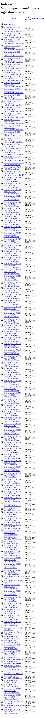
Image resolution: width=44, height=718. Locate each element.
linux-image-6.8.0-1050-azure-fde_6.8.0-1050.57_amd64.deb (12, 617)
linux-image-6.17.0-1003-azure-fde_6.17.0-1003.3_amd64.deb (12, 566)
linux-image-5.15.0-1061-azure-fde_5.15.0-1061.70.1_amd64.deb (12, 321)
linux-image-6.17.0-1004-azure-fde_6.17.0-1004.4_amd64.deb (12, 599)
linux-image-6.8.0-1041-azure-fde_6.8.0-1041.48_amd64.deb (12, 533)
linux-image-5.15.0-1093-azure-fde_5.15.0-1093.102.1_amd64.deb (12, 469)
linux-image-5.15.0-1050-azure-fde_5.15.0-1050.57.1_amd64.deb (12, 253)
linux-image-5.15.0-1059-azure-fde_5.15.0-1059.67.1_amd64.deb (12, 309)
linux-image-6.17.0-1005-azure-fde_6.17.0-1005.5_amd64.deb (12, 593)
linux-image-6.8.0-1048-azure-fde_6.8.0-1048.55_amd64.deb (12, 611)
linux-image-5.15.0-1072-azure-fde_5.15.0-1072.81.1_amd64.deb (12, 364)
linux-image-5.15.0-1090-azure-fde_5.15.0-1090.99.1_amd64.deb (12, 450)
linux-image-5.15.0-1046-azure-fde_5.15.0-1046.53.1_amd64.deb (12, 222)
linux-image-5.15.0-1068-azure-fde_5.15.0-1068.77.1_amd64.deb (12, 352)
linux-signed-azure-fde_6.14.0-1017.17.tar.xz (12, 538)
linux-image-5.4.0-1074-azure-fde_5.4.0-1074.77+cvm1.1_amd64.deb (13, 84)
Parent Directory (9, 24)
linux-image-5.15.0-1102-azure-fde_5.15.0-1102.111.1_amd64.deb (12, 560)
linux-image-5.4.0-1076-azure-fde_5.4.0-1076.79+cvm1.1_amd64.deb (13, 91)
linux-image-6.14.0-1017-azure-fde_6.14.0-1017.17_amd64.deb (12, 547)
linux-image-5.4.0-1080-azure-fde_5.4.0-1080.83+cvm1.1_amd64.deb (13, 103)
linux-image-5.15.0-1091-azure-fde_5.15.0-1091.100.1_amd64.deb (12, 456)
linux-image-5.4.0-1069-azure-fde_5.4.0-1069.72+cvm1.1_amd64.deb (13, 60)
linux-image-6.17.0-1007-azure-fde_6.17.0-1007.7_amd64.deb (12, 623)
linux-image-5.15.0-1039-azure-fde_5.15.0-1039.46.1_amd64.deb (12, 192)
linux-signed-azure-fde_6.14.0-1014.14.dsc (12, 509)
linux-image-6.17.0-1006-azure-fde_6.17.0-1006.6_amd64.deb (12, 605)
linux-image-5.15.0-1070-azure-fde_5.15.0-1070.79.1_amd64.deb (12, 358)
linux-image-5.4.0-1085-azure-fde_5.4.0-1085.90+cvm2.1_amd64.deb (13, 115)
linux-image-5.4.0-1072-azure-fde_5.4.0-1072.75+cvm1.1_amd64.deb (13, 72)
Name (14, 18)
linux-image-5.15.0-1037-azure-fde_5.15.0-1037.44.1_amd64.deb (12, 185)
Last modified (28, 18)
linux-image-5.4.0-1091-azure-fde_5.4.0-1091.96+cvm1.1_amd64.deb (13, 140)
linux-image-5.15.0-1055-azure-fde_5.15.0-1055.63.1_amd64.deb (12, 278)
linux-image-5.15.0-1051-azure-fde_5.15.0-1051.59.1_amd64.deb (12, 259)
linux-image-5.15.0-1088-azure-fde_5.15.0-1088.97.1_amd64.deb (12, 444)
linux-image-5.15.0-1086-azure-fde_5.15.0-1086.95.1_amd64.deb (12, 432)
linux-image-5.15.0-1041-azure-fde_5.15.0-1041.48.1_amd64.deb (12, 198)
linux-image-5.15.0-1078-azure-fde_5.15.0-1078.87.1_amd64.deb (12, 395)
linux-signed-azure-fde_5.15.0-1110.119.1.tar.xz (13, 658)
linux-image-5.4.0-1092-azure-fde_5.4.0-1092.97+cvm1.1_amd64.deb (13, 146)
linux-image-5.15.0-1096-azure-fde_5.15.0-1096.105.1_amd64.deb (12, 493)
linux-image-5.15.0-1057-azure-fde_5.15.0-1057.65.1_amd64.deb (12, 302)
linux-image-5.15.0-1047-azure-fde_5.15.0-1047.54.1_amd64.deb (12, 241)
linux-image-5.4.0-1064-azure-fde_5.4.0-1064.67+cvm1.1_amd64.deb (13, 35)
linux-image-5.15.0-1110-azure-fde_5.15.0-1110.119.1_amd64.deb (12, 667)
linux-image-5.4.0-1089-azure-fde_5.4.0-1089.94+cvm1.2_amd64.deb (13, 128)
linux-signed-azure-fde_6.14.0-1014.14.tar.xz (12, 505)
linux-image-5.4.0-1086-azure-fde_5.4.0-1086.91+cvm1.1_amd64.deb (13, 121)
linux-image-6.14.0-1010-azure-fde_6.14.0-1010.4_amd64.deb (12, 475)
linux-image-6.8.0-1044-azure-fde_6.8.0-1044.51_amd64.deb (12, 553)
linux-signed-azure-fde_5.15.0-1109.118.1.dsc (13, 677)
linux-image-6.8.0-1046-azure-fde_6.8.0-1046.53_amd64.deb (12, 587)
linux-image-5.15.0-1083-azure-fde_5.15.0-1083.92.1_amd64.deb (12, 407)
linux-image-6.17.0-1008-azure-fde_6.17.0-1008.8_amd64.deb (12, 697)
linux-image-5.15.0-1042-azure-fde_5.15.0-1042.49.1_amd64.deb (12, 210)
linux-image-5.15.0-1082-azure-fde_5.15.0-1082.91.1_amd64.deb (12, 413)
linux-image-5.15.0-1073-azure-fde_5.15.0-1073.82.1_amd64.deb (12, 382)
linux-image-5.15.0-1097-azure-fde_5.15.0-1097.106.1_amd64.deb (12, 526)
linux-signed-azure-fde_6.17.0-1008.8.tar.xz (12, 681)
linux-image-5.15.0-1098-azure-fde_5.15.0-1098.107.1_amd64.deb (12, 520)
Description (39, 18)
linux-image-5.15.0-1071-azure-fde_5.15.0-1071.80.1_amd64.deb (12, 370)
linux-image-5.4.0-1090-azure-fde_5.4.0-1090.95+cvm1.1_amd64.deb (13, 134)
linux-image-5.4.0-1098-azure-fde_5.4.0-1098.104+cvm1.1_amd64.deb (14, 152)
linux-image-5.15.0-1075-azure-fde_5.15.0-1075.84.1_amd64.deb (12, 376)
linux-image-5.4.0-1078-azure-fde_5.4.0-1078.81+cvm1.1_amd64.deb (13, 97)
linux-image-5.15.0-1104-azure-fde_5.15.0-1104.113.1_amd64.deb (12, 572)
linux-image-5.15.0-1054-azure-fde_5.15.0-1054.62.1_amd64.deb (12, 284)
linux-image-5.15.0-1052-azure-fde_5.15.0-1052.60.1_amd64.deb (12, 272)
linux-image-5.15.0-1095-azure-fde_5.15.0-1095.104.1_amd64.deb (12, 499)
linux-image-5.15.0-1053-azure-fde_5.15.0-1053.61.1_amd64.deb (12, 265)
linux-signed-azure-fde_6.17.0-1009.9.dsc (11, 641)
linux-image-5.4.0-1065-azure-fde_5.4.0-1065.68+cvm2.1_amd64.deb (13, 41)
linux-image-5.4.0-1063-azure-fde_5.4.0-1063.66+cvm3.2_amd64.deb (13, 29)
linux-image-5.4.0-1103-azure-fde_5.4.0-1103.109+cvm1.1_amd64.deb (14, 173)
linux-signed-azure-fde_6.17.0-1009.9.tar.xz (12, 637)
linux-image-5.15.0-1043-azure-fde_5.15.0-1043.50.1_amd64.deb (12, 204)
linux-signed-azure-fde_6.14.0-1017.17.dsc (12, 542)
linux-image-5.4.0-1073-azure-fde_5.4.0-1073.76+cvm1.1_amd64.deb (13, 78)
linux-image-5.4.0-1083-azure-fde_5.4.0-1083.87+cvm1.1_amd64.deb (13, 109)
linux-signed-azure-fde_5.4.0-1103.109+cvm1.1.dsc (14, 168)
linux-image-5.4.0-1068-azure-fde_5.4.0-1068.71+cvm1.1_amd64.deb (13, 54)
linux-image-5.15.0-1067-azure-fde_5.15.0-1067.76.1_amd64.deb (12, 345)
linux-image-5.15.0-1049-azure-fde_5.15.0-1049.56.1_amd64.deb (12, 247)
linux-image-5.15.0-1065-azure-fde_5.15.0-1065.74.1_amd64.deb (12, 339)
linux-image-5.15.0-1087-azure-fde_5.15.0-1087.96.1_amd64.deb (12, 426)
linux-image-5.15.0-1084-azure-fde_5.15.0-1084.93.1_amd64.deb (12, 419)
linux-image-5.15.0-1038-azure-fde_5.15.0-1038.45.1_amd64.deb (12, 179)
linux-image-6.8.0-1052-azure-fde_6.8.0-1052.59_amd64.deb (12, 647)
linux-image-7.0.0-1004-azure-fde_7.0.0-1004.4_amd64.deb (12, 711)
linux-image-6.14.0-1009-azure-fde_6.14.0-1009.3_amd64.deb (12, 463)
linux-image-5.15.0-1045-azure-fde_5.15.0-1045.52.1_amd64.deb (12, 228)
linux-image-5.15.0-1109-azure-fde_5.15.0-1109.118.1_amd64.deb (12, 691)
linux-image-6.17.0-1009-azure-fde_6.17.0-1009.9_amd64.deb (12, 653)
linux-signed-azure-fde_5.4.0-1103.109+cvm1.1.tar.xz (14, 164)
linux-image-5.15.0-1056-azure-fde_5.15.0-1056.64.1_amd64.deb (12, 290)
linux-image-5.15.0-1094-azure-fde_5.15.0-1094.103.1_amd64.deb (12, 481)
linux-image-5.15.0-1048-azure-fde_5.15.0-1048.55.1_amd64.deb (12, 235)
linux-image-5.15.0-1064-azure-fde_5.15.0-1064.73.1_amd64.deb (12, 333)
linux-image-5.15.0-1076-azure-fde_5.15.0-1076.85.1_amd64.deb (12, 389)
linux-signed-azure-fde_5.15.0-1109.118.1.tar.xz (13, 673)
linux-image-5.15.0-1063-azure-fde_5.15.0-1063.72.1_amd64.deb (12, 327)
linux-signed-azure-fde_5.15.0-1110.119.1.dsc (13, 662)
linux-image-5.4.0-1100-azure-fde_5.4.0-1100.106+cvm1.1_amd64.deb (14, 158)
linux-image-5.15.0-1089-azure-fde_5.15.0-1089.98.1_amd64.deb (12, 438)
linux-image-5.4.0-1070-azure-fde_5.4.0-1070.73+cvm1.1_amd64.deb (13, 66)
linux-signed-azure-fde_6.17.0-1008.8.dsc (11, 685)
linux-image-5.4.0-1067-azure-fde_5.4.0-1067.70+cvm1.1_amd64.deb (13, 48)
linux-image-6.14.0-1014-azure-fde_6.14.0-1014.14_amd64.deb (12, 514)
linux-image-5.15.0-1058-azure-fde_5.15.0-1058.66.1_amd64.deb (12, 296)
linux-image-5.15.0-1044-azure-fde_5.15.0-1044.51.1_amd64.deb (12, 216)
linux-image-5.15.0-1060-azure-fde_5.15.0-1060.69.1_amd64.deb (12, 315)
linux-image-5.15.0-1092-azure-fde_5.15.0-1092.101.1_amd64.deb (12, 487)
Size (33, 18)
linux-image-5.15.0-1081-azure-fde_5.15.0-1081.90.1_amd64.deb (12, 401)
